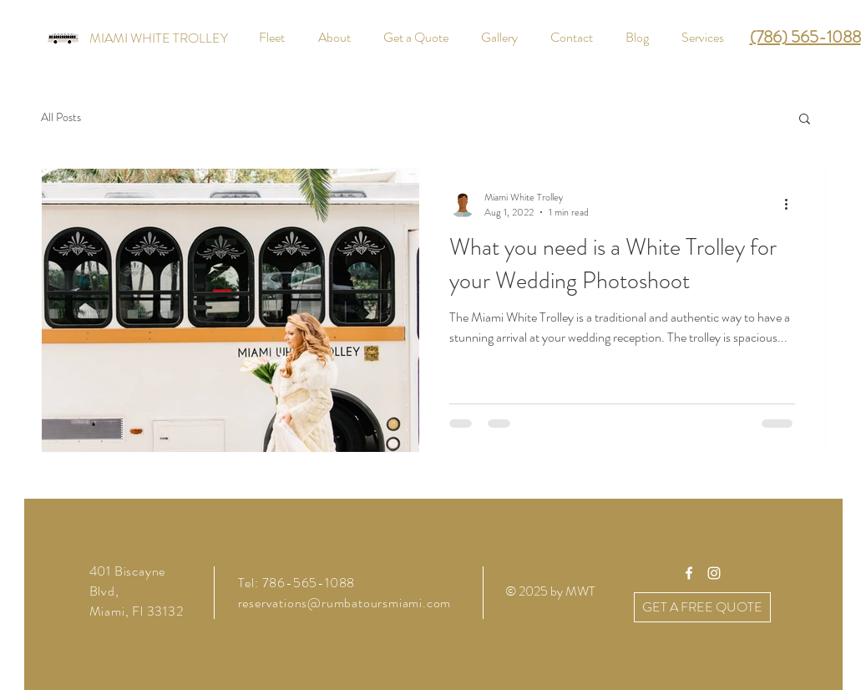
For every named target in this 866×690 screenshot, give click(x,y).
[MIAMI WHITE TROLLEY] (159, 38)
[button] (805, 120)
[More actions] (792, 205)
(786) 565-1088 (805, 37)
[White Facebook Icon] (689, 573)
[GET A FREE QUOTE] (702, 607)
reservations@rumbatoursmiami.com (345, 602)
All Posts (61, 117)
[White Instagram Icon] (714, 573)
